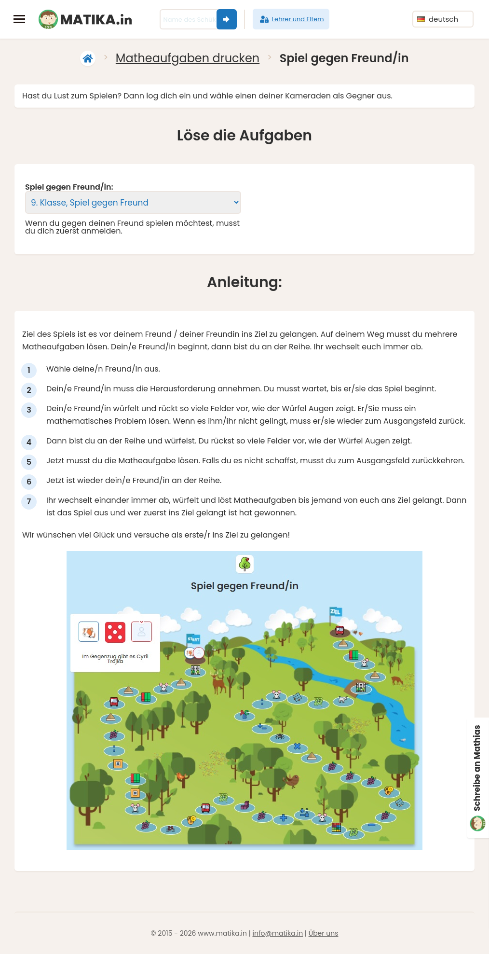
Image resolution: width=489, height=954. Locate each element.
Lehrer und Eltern (291, 19)
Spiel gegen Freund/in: (69, 187)
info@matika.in (278, 933)
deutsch (437, 19)
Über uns (324, 933)
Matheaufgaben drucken (187, 58)
